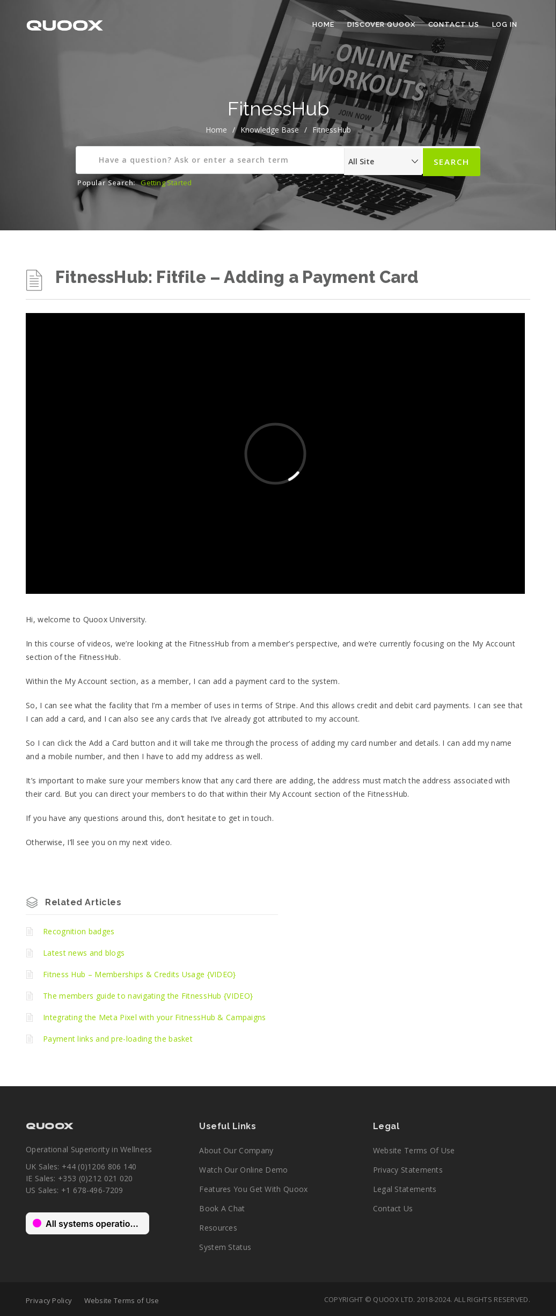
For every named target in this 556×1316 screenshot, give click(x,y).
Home (323, 24)
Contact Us (453, 24)
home (216, 130)
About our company (236, 1150)
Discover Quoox (381, 24)
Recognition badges (78, 931)
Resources (218, 1228)
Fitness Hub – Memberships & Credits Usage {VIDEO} (139, 974)
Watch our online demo (243, 1170)
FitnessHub (331, 130)
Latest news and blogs (84, 953)
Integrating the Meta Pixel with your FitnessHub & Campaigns (154, 1017)
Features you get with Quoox (253, 1189)
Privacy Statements (408, 1170)
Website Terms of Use (414, 1150)
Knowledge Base (269, 130)
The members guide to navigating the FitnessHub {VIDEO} (148, 996)
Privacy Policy (49, 1300)
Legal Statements (405, 1189)
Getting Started (166, 182)
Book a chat (222, 1208)
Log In (504, 24)
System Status (225, 1247)
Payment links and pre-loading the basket (118, 1039)
